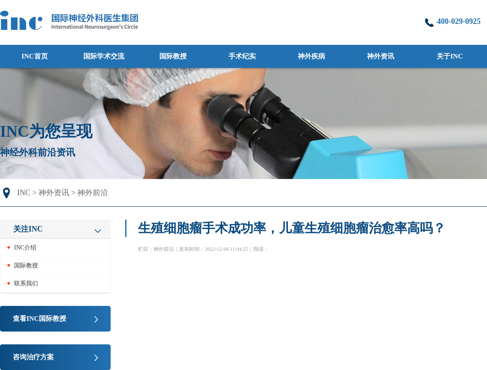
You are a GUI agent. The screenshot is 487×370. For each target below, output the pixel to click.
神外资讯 (53, 192)
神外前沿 (92, 192)
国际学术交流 (103, 56)
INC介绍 (25, 247)
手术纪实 (242, 56)
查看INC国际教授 (39, 318)
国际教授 (173, 56)
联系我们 (26, 283)
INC (23, 192)
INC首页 (34, 56)
